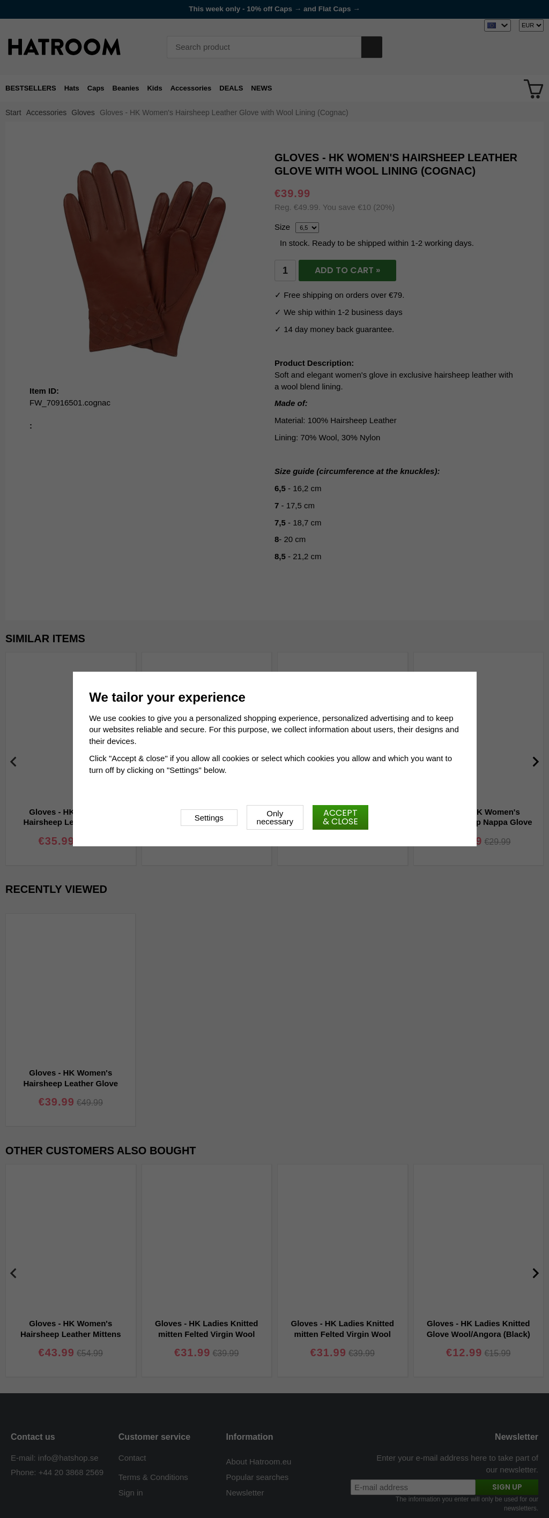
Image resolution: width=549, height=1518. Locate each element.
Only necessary (275, 817)
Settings (209, 817)
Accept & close (340, 817)
